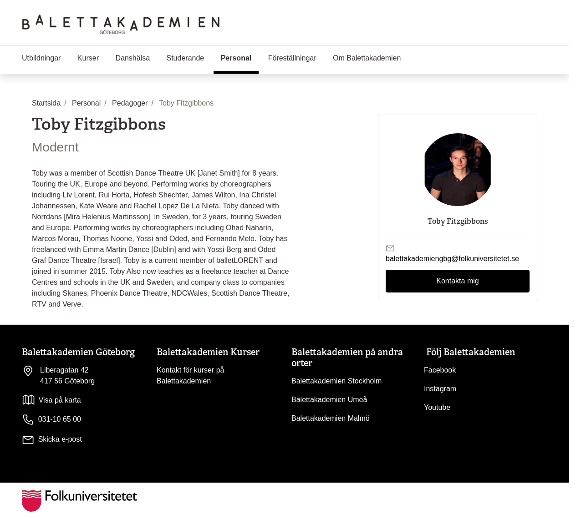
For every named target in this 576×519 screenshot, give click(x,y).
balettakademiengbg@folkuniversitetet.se (452, 258)
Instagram (440, 389)
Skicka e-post (60, 439)
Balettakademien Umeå (329, 399)
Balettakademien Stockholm (336, 381)
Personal (240, 57)
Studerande (185, 58)
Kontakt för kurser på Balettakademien (190, 375)
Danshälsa (132, 58)
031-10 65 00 (51, 419)
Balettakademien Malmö (330, 418)
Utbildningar (41, 58)
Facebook (440, 370)
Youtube (437, 407)
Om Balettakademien (367, 58)
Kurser (88, 58)
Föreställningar (292, 58)
